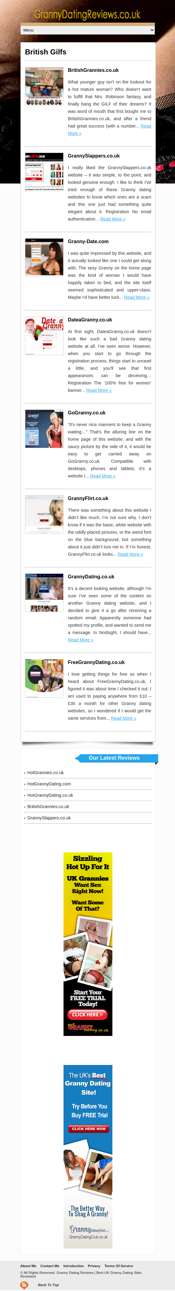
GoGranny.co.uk (86, 412)
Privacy (94, 1266)
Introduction (73, 1266)
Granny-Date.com (88, 241)
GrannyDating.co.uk (91, 576)
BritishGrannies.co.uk (93, 70)
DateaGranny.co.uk (90, 319)
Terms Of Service (118, 1266)
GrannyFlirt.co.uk (88, 498)
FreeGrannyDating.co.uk (96, 662)
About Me (28, 1266)
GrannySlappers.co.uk (94, 155)
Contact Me (49, 1266)
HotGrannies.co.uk (45, 772)
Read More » (113, 219)
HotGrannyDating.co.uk (50, 795)
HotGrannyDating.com (49, 783)
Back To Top (48, 1285)
